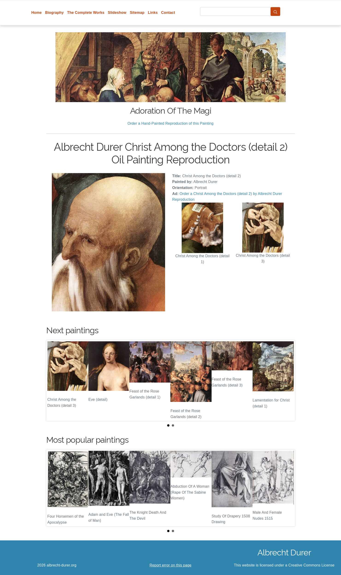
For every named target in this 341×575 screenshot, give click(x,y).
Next (287, 380)
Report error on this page (171, 565)
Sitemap (137, 13)
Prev (53, 380)
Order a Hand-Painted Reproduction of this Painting (171, 123)
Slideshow (117, 13)
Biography (54, 13)
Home (36, 13)
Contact (168, 13)
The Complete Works (86, 13)
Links (153, 13)
